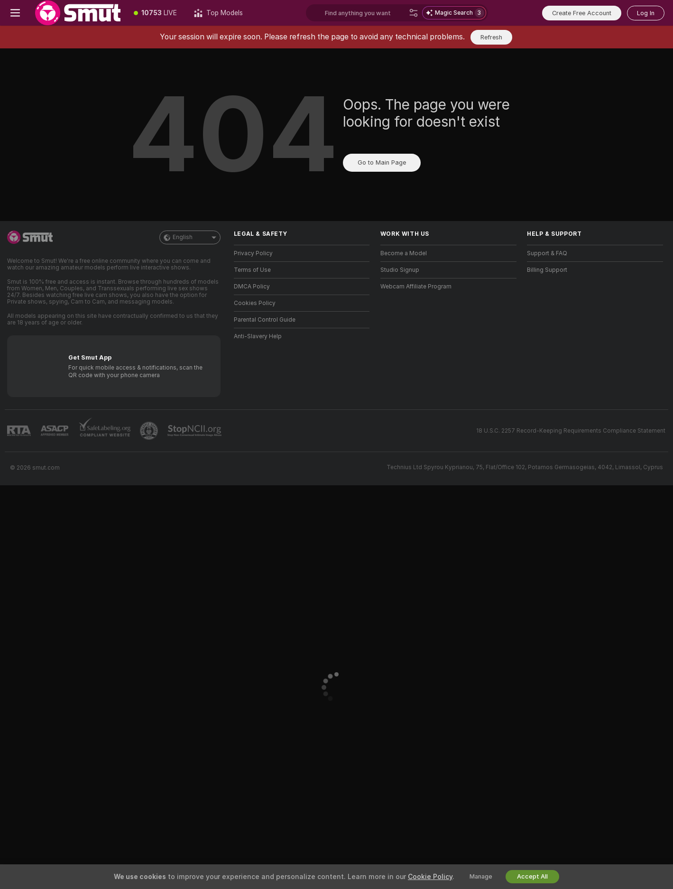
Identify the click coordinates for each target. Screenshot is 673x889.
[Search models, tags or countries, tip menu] (365, 12)
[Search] (413, 12)
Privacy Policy (253, 253)
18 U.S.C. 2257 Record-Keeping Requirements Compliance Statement (570, 430)
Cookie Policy (430, 876)
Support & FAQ (547, 253)
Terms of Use (252, 270)
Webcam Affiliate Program (416, 286)
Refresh (491, 37)
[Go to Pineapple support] (150, 431)
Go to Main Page (382, 162)
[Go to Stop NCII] (195, 430)
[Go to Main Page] (77, 13)
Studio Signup (399, 270)
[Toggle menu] (15, 13)
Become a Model (403, 253)
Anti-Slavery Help (258, 336)
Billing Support (547, 270)
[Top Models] (218, 13)
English (190, 237)
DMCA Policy (252, 286)
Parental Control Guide (264, 319)
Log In (646, 13)
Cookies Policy (255, 303)
